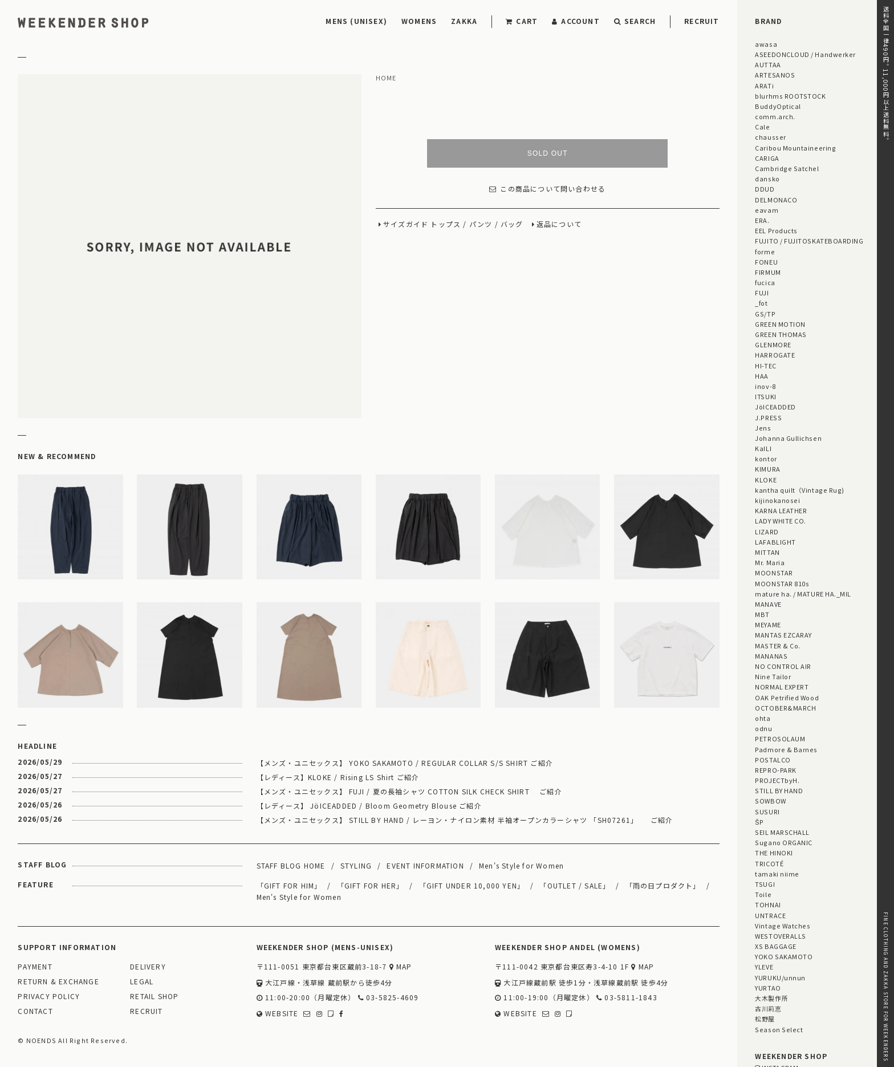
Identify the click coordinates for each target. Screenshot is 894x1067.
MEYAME (768, 624)
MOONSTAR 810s (782, 583)
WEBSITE (278, 1013)
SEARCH (635, 21)
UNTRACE (770, 915)
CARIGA (767, 158)
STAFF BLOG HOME (291, 865)
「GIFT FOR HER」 (370, 885)
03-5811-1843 (626, 997)
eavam (766, 209)
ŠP (759, 821)
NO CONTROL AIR (783, 666)
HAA (762, 375)
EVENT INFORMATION (425, 865)
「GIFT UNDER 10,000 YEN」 (472, 885)
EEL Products (776, 230)
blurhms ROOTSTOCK (790, 95)
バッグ (512, 224)
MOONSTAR (774, 572)
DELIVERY (148, 967)
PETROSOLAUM (780, 738)
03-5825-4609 (388, 997)
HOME (386, 78)
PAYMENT (35, 967)
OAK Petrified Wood (787, 697)
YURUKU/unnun (780, 977)
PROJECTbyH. (777, 780)
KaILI (763, 448)
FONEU (766, 261)
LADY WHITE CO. (780, 520)
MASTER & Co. (777, 645)
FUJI (762, 292)
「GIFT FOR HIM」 (289, 885)
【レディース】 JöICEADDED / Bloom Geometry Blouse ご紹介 (369, 805)
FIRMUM (768, 272)
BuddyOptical (777, 106)
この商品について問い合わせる (547, 189)
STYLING (356, 865)
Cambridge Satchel (787, 168)
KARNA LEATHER (781, 510)
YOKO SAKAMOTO (783, 956)
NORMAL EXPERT (781, 686)
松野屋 (765, 1018)
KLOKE (766, 479)
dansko (767, 178)
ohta (762, 718)
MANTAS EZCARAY (783, 634)
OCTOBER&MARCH (785, 707)
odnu (763, 728)
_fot (761, 302)
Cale (762, 126)
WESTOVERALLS (780, 935)
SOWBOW (770, 800)
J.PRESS (768, 417)
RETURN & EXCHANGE (58, 981)
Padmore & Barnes (786, 749)
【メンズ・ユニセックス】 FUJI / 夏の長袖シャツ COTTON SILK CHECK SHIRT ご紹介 (409, 791)
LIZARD (766, 531)
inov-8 (765, 386)
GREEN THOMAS (780, 334)
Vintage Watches (782, 925)
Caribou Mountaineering (795, 147)
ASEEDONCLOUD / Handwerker (805, 54)
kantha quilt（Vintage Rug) (799, 489)
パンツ (481, 224)
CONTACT (35, 1011)
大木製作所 (771, 998)
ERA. (762, 220)
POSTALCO (772, 759)
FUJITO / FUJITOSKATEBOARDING (809, 240)
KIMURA (767, 468)
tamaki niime (777, 873)
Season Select (779, 1029)
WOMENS (419, 21)
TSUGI (765, 884)
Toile (763, 894)
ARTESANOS (775, 74)
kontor (766, 458)
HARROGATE (775, 354)
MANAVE (768, 603)
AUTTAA (768, 64)
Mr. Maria (770, 562)
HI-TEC (765, 365)
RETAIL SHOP (154, 996)
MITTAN (767, 552)
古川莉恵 (768, 1008)
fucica (765, 282)
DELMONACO (776, 199)
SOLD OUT (547, 153)
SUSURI (767, 811)
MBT (762, 614)
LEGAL (141, 981)
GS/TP (765, 313)
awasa (766, 43)
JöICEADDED (775, 406)
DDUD (764, 188)
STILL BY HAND (779, 790)
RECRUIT (701, 21)
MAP (400, 967)
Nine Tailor (773, 676)
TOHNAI (768, 904)
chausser (770, 136)
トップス (445, 224)
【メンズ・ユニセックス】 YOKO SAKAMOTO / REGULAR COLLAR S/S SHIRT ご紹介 (405, 763)
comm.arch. (775, 116)
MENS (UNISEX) (356, 21)
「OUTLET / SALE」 (574, 885)
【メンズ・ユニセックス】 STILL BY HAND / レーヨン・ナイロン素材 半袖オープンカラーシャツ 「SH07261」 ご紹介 (465, 820)
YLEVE (764, 966)
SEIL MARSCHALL (782, 832)
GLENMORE (773, 344)
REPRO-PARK (775, 769)
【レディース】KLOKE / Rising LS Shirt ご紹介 (338, 777)
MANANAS (771, 655)
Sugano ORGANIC (783, 842)
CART (522, 21)
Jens (763, 427)
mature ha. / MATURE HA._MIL (803, 593)
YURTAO (768, 987)
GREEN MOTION (780, 323)
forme (765, 251)
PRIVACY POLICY (49, 996)
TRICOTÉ (769, 863)
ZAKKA (464, 21)
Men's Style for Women (521, 865)
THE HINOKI (774, 852)
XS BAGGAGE (775, 946)
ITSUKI (765, 396)
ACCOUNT (576, 21)
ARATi (764, 85)
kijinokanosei (777, 500)
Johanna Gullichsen (788, 438)
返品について (559, 224)
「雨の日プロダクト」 (663, 885)
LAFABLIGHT (775, 541)
